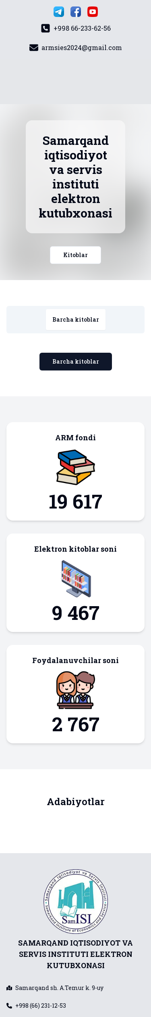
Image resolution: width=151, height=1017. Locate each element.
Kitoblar (75, 255)
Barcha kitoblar (75, 361)
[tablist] (75, 319)
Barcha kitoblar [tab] (75, 319)
